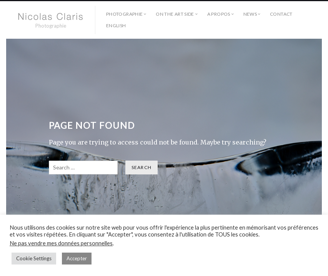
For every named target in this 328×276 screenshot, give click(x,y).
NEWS (250, 14)
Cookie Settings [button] (34, 258)
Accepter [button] (77, 258)
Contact (281, 14)
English (116, 25)
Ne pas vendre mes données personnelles (61, 243)
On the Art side (175, 14)
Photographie (124, 14)
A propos (218, 14)
